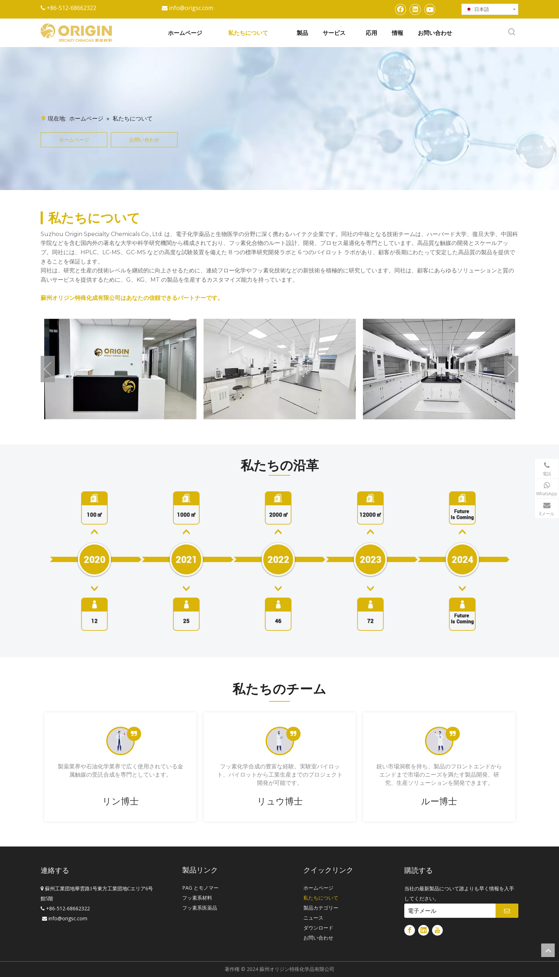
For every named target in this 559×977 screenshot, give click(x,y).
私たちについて (320, 897)
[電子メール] (448, 911)
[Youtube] (430, 9)
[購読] (507, 911)
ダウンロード (318, 927)
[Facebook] (400, 9)
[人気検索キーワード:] (512, 32)
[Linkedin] (415, 9)
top (548, 950)
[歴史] (279, 561)
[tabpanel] (120, 767)
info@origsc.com (191, 8)
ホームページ (74, 139)
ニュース (313, 917)
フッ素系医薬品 (199, 907)
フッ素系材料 (197, 897)
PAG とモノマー (200, 887)
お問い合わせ (144, 139)
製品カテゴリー (320, 907)
